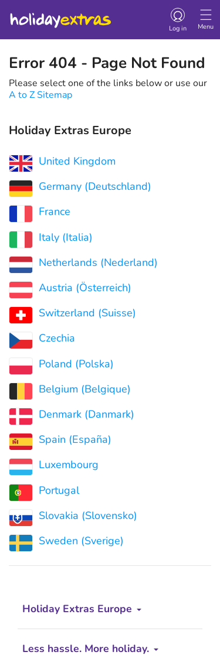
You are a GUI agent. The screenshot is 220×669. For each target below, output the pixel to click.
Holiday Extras (60, 15)
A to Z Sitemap (40, 94)
